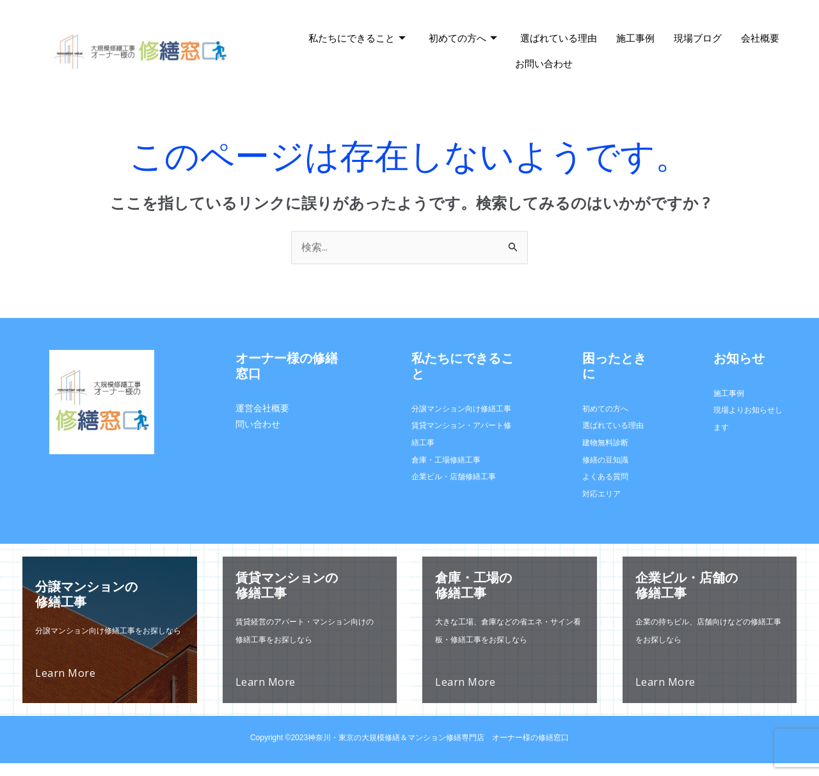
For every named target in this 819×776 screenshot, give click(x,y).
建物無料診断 (605, 442)
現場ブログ (698, 37)
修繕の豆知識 (605, 459)
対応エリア (601, 493)
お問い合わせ (544, 63)
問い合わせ (257, 424)
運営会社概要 (262, 408)
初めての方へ (463, 38)
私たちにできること (357, 38)
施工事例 (635, 37)
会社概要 (760, 37)
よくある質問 (605, 476)
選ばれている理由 (558, 37)
